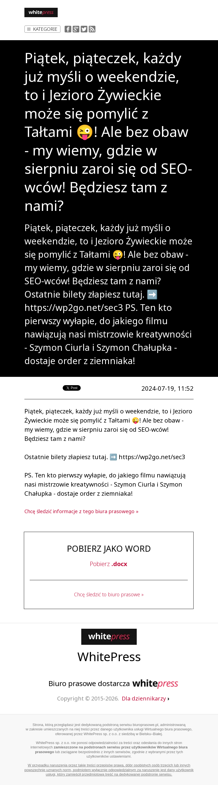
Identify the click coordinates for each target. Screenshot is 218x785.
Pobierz (108, 563)
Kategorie (42, 29)
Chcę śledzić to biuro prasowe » (109, 594)
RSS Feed (92, 29)
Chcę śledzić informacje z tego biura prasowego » (81, 511)
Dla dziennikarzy (145, 698)
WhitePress (109, 656)
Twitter (84, 29)
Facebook (68, 29)
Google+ (76, 29)
